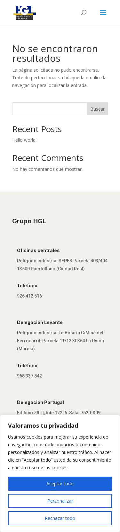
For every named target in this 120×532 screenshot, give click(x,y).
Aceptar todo (60, 483)
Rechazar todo (60, 518)
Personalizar (60, 501)
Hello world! (24, 140)
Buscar (97, 109)
